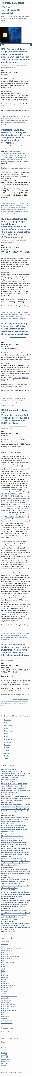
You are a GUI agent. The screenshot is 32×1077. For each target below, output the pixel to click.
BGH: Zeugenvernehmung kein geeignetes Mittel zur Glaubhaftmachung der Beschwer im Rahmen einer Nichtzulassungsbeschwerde (15, 328)
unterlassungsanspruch (8, 1004)
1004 (5, 672)
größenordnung (24, 312)
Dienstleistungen (9, 731)
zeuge (20, 402)
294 (7, 348)
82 (7, 83)
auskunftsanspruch (9, 118)
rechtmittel (10, 402)
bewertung (25, 699)
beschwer (17, 118)
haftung (3, 971)
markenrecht (5, 983)
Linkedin (6, 753)
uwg (2, 1014)
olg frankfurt (5, 989)
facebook (4, 966)
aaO (27, 531)
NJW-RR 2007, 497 (11, 502)
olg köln (3, 994)
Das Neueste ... (6, 1063)
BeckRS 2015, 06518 (7, 506)
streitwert (15, 635)
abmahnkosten (5, 942)
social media (5, 1002)
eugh (2, 964)
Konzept (6, 728)
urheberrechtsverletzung (8, 1010)
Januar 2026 (5, 1061)
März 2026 (4, 1057)
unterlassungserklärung (8, 1006)
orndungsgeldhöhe (6, 316)
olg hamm (4, 991)
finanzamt (18, 120)
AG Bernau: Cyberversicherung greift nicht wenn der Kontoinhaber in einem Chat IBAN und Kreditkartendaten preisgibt (15, 894)
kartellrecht (4, 977)
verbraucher (5, 1016)
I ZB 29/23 (4, 250)
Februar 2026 (5, 1059)
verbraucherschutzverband (8, 637)
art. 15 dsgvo (22, 116)
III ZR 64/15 (19, 529)
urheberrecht (5, 1008)
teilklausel (20, 635)
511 (7, 670)
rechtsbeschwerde (21, 703)
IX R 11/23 (4, 75)
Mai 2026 (4, 1053)
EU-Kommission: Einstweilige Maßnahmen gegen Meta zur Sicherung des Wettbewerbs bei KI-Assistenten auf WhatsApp (15, 798)
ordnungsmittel (26, 314)
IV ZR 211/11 (19, 510)
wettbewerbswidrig (7, 1023)
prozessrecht (4, 213)
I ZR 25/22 (4, 346)
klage (2, 122)
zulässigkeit (4, 124)
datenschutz (5, 954)
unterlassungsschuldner (19, 318)
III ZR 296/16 (5, 435)
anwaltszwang (19, 205)
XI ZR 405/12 (5, 614)
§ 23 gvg (26, 205)
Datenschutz (8, 739)
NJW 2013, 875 (19, 517)
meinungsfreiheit (6, 987)
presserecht (5, 998)
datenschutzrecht (6, 958)
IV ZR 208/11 (10, 517)
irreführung (4, 975)
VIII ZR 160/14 (10, 508)
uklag (25, 635)
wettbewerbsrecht (5, 639)
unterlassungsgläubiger (7, 318)
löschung (14, 703)
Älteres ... (4, 1065)
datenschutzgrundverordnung (8, 120)
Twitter (6, 758)
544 (10, 348)
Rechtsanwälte (8, 725)
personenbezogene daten (9, 996)
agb (26, 633)
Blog (5, 722)
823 (25, 670)
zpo (9, 213)
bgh (19, 312)
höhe (2, 314)
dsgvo (3, 960)
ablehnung (15, 116)
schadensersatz (8, 122)
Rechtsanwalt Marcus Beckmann (18, 65)
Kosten (6, 734)
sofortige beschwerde (16, 316)
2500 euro (15, 633)
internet (9, 703)
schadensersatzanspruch (19, 122)
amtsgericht (13, 205)
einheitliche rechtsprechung (10, 701)
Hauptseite (7, 720)
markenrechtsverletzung (8, 985)
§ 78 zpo (8, 207)
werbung (4, 1018)
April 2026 (4, 1055)
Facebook (7, 756)
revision (16, 402)
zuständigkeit (14, 213)
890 (15, 252)
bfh (21, 118)
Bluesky (6, 747)
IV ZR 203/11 (10, 514)
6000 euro (6, 205)
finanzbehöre (25, 120)
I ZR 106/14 (26, 504)
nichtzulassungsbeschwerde (21, 211)
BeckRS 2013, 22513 (16, 614)
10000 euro (21, 203)
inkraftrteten (4, 211)
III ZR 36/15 (20, 550)
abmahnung (21, 633)
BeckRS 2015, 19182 (14, 494)
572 (7, 252)
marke (3, 981)
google (3, 969)
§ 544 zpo (15, 398)
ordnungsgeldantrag (17, 314)
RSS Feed (6, 1031)
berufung (13, 207)
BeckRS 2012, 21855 (20, 514)
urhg (2, 1012)
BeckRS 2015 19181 (14, 496)
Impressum (7, 742)
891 (28, 252)
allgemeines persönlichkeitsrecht (11, 948)
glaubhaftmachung (5, 400)
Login (3, 1042)
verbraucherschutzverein (21, 637)
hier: (27, 110)
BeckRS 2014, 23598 (21, 508)
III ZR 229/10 (17, 498)
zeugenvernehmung (6, 405)
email (19, 701)
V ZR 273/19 (17, 378)
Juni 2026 (4, 1051)
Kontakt (6, 736)
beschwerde (24, 207)
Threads (6, 750)
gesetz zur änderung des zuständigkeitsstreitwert (13, 209)
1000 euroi (15, 203)
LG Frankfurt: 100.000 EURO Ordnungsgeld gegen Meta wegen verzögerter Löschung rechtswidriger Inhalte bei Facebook (15, 819)
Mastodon (7, 745)
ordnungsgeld (7, 314)
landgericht (10, 211)
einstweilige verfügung (8, 962)
